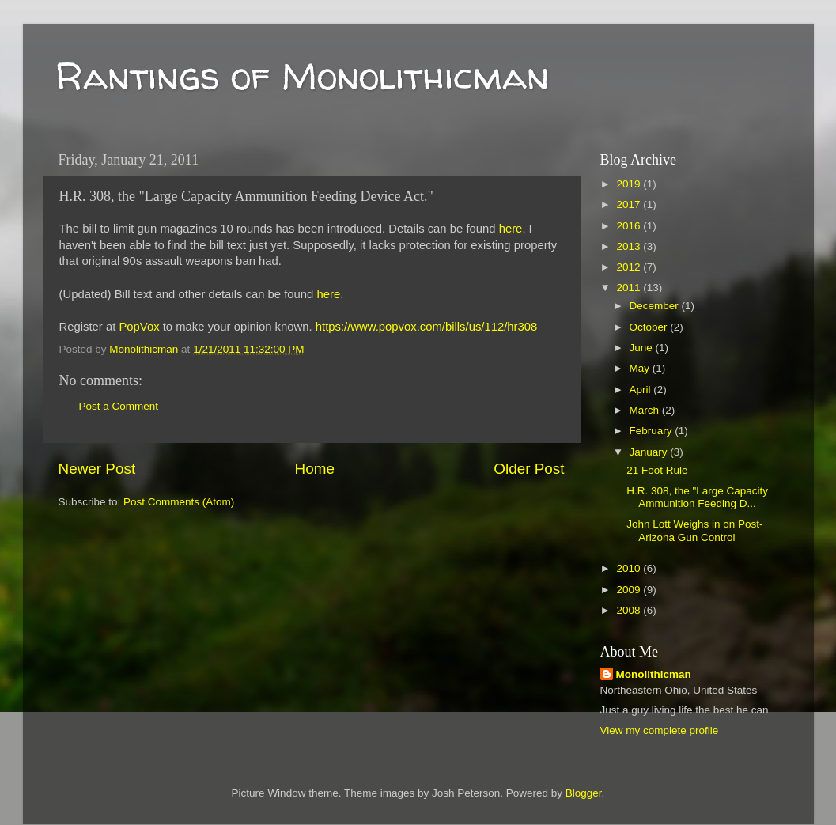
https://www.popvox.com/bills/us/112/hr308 (427, 326)
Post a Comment (119, 406)
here (511, 228)
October (650, 327)
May (641, 368)
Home (315, 468)
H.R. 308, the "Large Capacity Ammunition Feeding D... (697, 497)
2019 (629, 184)
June (643, 348)
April (642, 389)
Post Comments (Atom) (178, 502)
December (656, 306)
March (646, 410)
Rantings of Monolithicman (302, 75)
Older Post (529, 468)
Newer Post (97, 468)
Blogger (584, 793)
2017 (629, 204)
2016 (629, 226)
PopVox (139, 326)
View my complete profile (659, 730)
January (650, 452)
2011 (629, 287)
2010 (629, 568)
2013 (629, 246)
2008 (629, 610)
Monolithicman (653, 674)
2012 (629, 267)
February (652, 431)
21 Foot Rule (656, 470)
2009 (629, 590)
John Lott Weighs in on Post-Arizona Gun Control (694, 530)
